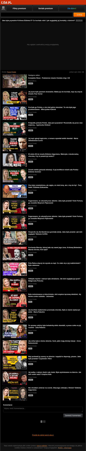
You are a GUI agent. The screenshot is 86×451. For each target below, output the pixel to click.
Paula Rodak (11, 72)
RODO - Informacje (65, 448)
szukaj (79, 15)
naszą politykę (42, 446)
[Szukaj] (37, 14)
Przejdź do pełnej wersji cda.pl (43, 435)
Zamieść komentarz (73, 415)
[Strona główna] (6, 2)
